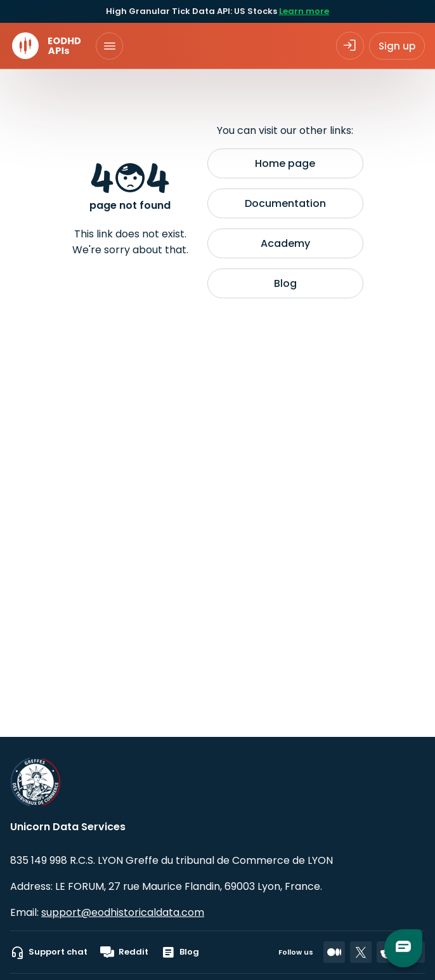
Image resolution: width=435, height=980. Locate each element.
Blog (285, 283)
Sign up (397, 46)
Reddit (124, 952)
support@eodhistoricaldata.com (122, 912)
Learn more (304, 11)
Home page (285, 163)
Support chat (49, 952)
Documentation (285, 203)
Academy (285, 243)
